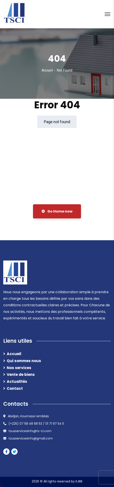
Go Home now (57, 211)
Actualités (17, 381)
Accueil (47, 70)
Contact (15, 388)
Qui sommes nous (24, 360)
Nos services (19, 367)
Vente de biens (21, 374)
